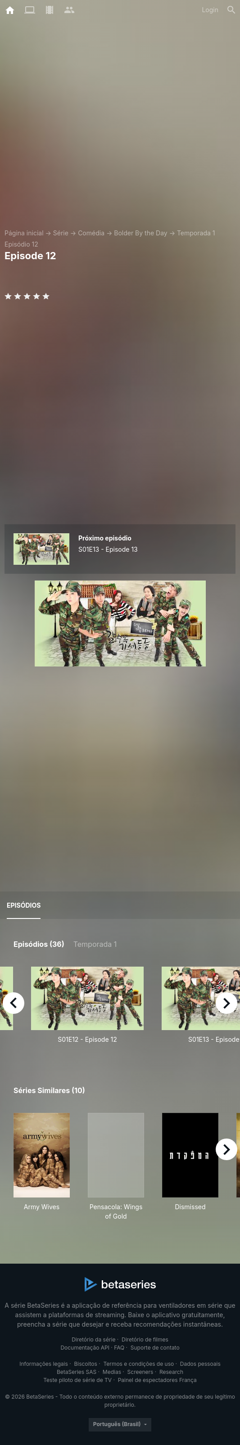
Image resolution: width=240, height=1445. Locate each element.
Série (60, 233)
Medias (112, 1371)
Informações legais (43, 1363)
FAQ (119, 1347)
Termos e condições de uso (138, 1363)
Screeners (140, 1371)
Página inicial (24, 233)
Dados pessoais (200, 1363)
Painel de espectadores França (157, 1380)
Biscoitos (85, 1363)
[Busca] (231, 10)
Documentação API (84, 1347)
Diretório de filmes (145, 1339)
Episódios (24, 905)
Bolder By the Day (140, 233)
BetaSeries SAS (76, 1371)
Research (171, 1371)
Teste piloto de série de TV (77, 1380)
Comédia (91, 233)
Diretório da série (93, 1339)
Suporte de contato (155, 1347)
